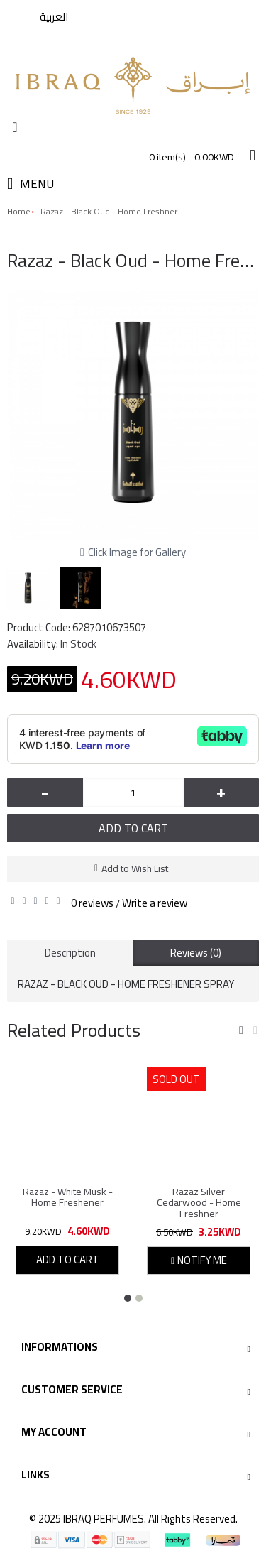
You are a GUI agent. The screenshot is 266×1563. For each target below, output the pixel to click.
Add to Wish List (134, 868)
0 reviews (92, 903)
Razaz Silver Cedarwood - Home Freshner (199, 1202)
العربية (54, 16)
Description (70, 952)
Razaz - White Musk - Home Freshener (68, 1196)
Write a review (154, 903)
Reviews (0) (195, 952)
